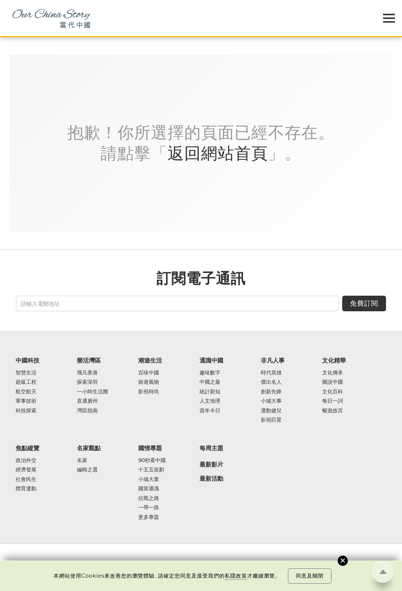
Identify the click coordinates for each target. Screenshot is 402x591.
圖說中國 (332, 382)
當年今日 (210, 410)
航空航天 (26, 391)
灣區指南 (87, 410)
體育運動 (26, 488)
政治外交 (26, 460)
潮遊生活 (150, 360)
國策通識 (148, 488)
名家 (82, 460)
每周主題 (211, 448)
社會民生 (26, 479)
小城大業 (148, 479)
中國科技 (27, 360)
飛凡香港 (87, 373)
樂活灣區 (89, 360)
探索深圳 (87, 382)
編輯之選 (87, 470)
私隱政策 (236, 575)
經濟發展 (26, 470)
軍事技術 (26, 401)
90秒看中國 (152, 460)
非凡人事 (273, 360)
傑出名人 (271, 382)
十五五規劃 (151, 470)
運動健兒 (271, 410)
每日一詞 (332, 401)
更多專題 (148, 517)
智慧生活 (26, 373)
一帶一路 (148, 507)
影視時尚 (148, 391)
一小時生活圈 (92, 391)
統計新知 (210, 391)
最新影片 (211, 464)
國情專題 (150, 448)
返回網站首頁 (218, 153)
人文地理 (210, 401)
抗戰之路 (148, 498)
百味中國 (148, 373)
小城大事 (271, 401)
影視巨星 (271, 420)
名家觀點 (89, 448)
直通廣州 (87, 401)
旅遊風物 (148, 382)
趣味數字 (210, 373)
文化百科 (332, 391)
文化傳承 (332, 373)
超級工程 (26, 382)
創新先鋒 (271, 391)
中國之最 (210, 382)
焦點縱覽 (27, 448)
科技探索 (26, 410)
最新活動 (211, 478)
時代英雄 (271, 373)
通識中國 (211, 360)
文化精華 (334, 360)
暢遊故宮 (332, 410)
